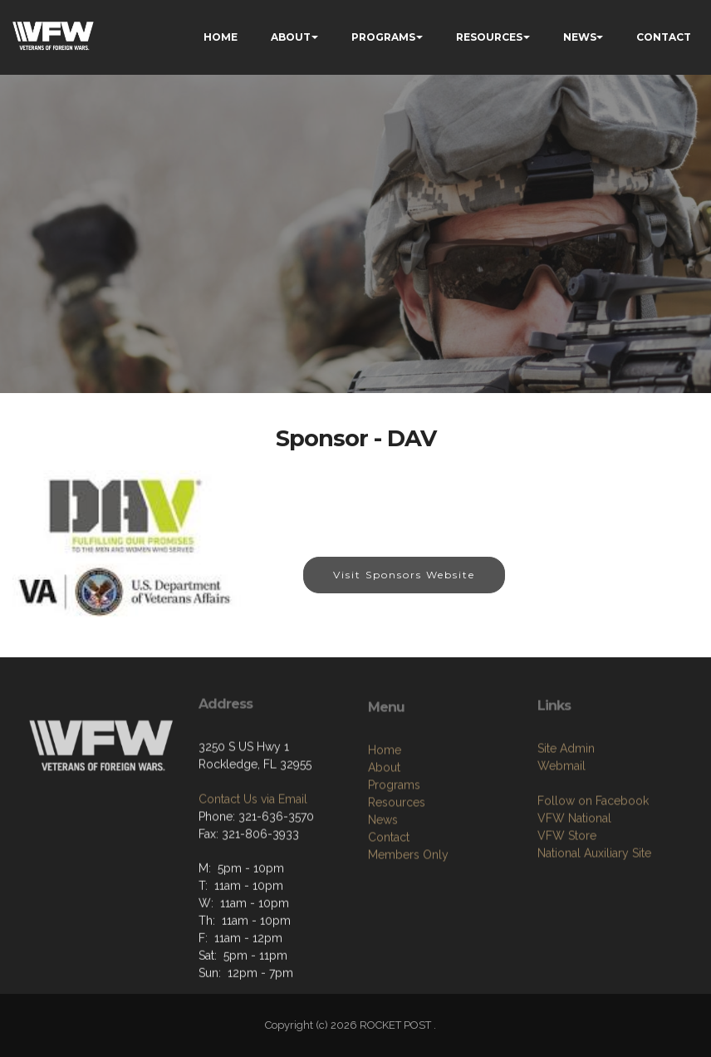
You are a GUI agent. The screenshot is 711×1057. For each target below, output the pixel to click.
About (384, 839)
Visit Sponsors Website (404, 575)
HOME (220, 37)
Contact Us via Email (253, 856)
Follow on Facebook (593, 865)
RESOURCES (489, 37)
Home (384, 821)
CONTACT (663, 37)
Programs (394, 856)
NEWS (579, 37)
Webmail (561, 830)
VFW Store (566, 900)
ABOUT (291, 37)
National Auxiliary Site (594, 917)
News (383, 891)
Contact (388, 909)
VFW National (574, 882)
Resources (396, 874)
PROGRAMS (383, 37)
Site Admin (566, 812)
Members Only (408, 926)
